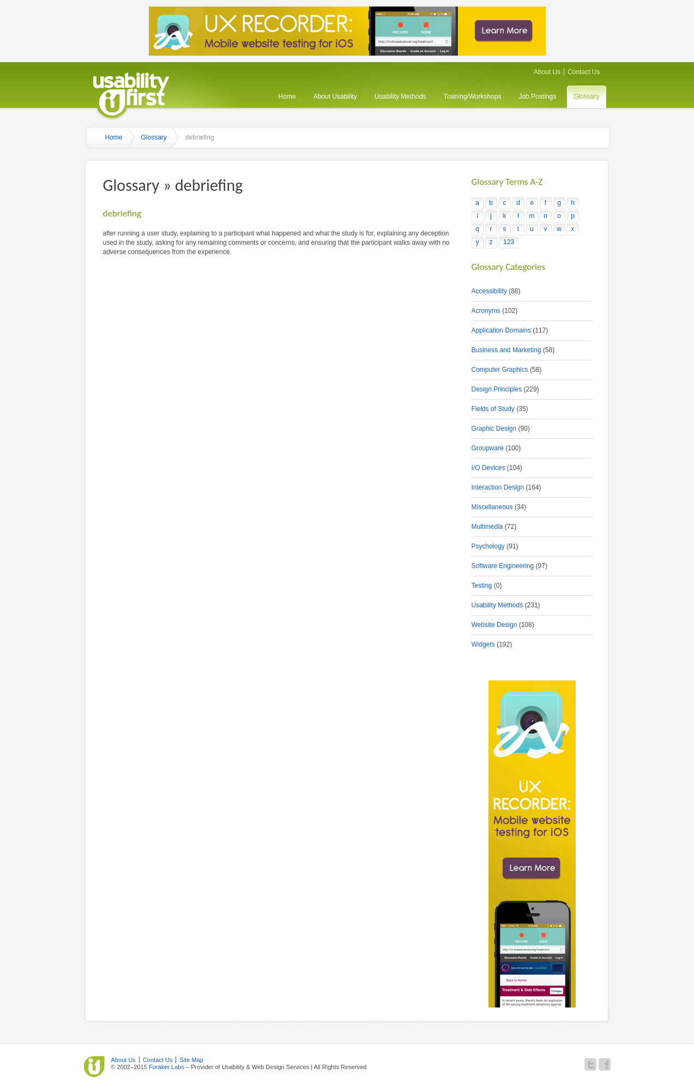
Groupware (488, 448)
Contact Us (584, 72)
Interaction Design (498, 487)
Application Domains (501, 330)
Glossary (586, 96)
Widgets (483, 644)
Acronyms (486, 311)
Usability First (131, 94)
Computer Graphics (500, 369)
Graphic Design (494, 428)
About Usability (335, 96)
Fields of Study (493, 409)
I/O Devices (488, 468)
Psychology (488, 546)
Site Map (191, 1060)
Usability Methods (400, 96)
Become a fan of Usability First (605, 1064)
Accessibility (489, 291)
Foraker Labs (166, 1067)
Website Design (494, 625)
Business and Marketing (506, 350)
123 (508, 242)
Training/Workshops (472, 96)
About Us (547, 72)
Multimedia (487, 526)
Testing (482, 585)
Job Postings (537, 96)
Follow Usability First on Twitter (590, 1064)
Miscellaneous (492, 507)
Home (287, 96)
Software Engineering (503, 566)
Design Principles (497, 389)
